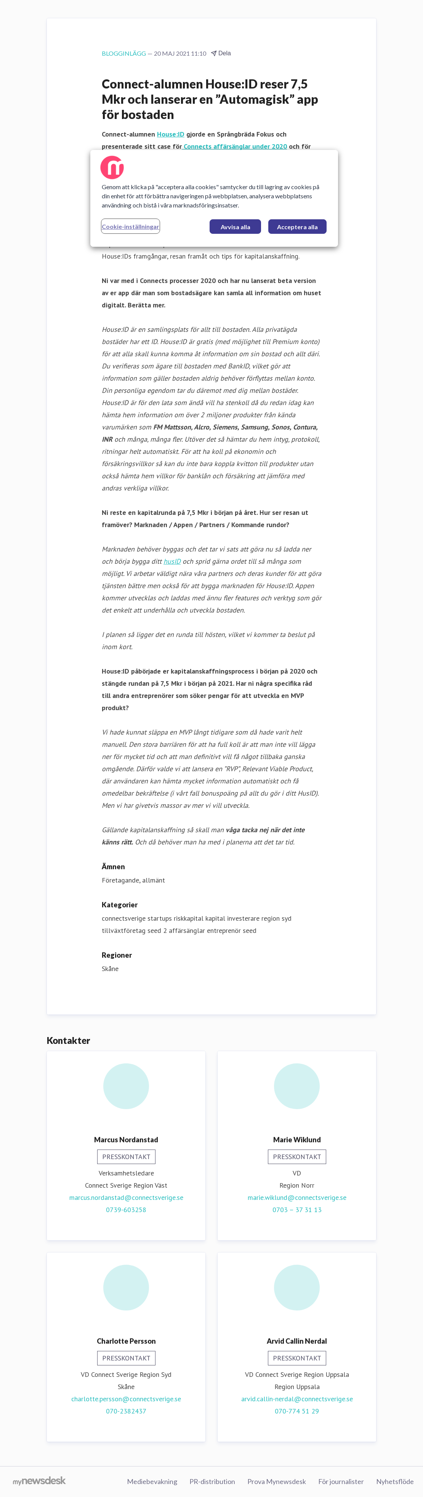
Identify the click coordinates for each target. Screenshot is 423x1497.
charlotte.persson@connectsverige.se (126, 1398)
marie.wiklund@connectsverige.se (297, 1197)
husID (172, 561)
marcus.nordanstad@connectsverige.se (126, 1197)
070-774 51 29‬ (297, 1411)
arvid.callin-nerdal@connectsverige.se (297, 1398)
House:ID (170, 134)
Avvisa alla (235, 226)
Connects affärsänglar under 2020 (234, 146)
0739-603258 (126, 1209)
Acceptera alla (297, 226)
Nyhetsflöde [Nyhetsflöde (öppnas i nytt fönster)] (395, 1481)
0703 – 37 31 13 (297, 1209)
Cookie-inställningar (130, 226)
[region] (214, 198)
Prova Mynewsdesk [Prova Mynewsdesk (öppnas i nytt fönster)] (276, 1481)
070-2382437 (126, 1411)
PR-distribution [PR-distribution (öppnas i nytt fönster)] (212, 1481)
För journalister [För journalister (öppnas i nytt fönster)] (341, 1481)
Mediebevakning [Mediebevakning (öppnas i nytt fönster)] (152, 1481)
